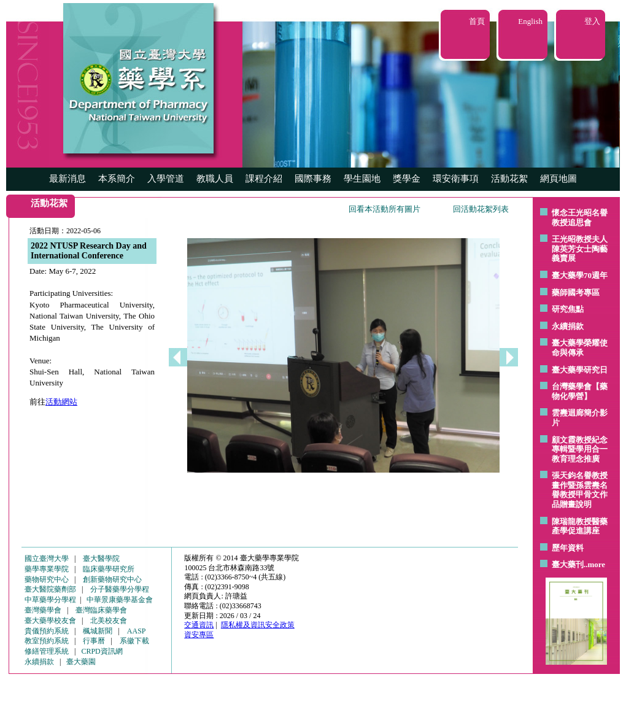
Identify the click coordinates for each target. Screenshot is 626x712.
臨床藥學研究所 (108, 569)
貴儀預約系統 (47, 631)
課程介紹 (263, 179)
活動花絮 (509, 179)
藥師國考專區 (576, 292)
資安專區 (199, 634)
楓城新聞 (97, 631)
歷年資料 (568, 547)
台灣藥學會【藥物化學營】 (580, 391)
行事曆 (94, 641)
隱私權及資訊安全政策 (258, 625)
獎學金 (406, 179)
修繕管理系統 (47, 651)
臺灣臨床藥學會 (101, 610)
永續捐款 (568, 326)
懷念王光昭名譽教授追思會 (580, 217)
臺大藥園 (81, 661)
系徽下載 (134, 641)
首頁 (477, 21)
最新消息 (67, 179)
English (530, 21)
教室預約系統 (47, 641)
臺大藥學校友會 (50, 620)
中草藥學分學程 (50, 599)
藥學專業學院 (47, 569)
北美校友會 (108, 620)
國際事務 (313, 179)
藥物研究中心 (47, 579)
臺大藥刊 (568, 564)
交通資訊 (199, 625)
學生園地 (362, 179)
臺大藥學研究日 (580, 369)
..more (594, 564)
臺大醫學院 (101, 558)
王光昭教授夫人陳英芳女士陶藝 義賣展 (580, 248)
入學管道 (165, 179)
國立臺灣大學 (47, 558)
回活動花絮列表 (481, 209)
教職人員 (214, 179)
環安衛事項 (456, 179)
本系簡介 (116, 179)
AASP (136, 631)
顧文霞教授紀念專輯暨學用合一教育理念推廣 (580, 449)
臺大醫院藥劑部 (50, 589)
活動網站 (61, 401)
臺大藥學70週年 (580, 275)
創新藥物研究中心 (112, 579)
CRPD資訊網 (101, 651)
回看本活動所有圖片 (384, 209)
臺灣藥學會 (43, 610)
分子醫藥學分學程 (119, 589)
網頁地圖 (558, 179)
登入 (592, 21)
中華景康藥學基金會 (120, 599)
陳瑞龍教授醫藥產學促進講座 (580, 526)
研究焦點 (568, 309)
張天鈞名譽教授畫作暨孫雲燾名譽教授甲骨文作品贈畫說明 (580, 490)
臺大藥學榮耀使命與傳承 (580, 347)
